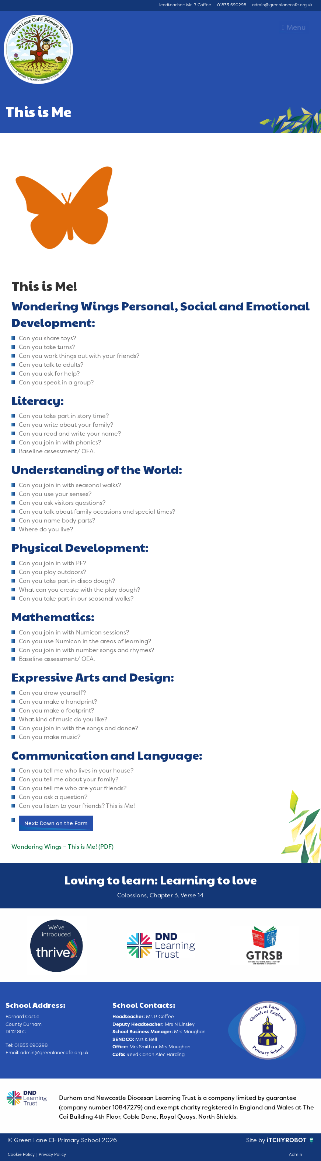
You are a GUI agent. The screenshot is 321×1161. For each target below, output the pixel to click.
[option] (57, 945)
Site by (256, 1140)
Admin (295, 1154)
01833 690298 (231, 5)
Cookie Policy (21, 1154)
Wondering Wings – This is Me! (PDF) (62, 846)
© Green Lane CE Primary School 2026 (62, 1140)
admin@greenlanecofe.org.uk (282, 5)
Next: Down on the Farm (55, 823)
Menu (294, 27)
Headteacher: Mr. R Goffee (184, 5)
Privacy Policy (52, 1154)
